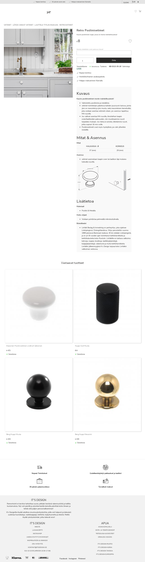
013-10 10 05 (29, 551)
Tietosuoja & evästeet (105, 534)
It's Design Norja (105, 547)
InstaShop (37, 534)
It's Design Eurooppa (105, 554)
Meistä (37, 527)
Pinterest (81, 559)
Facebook (63, 559)
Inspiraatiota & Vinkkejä (37, 540)
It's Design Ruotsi (105, 544)
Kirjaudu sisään (105, 537)
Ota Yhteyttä (37, 544)
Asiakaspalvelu (105, 527)
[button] (135, 11)
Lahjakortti (37, 530)
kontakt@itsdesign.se (37, 547)
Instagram (73, 559)
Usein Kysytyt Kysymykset (37, 537)
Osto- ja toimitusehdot (105, 530)
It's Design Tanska (105, 551)
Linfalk (79, 68)
